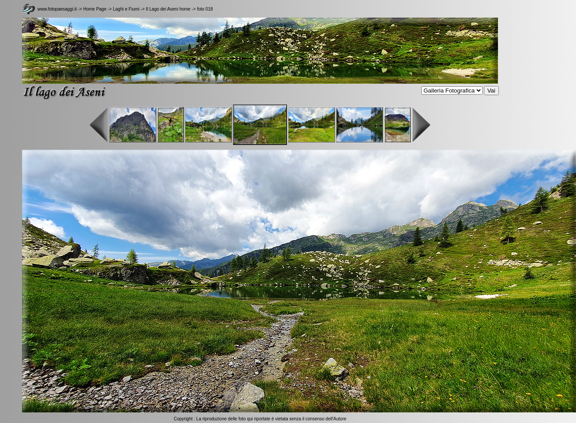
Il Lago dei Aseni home (168, 9)
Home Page (95, 9)
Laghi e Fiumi (127, 9)
